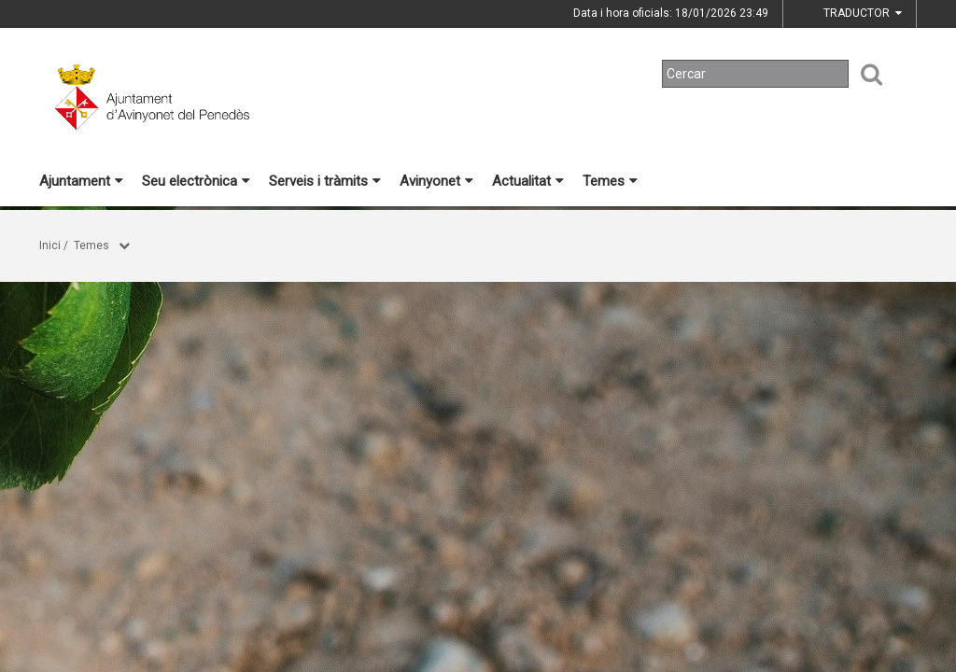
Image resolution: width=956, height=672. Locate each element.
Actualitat (528, 181)
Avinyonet (436, 181)
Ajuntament (81, 181)
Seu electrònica (196, 181)
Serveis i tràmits (325, 181)
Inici (50, 245)
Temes (610, 181)
